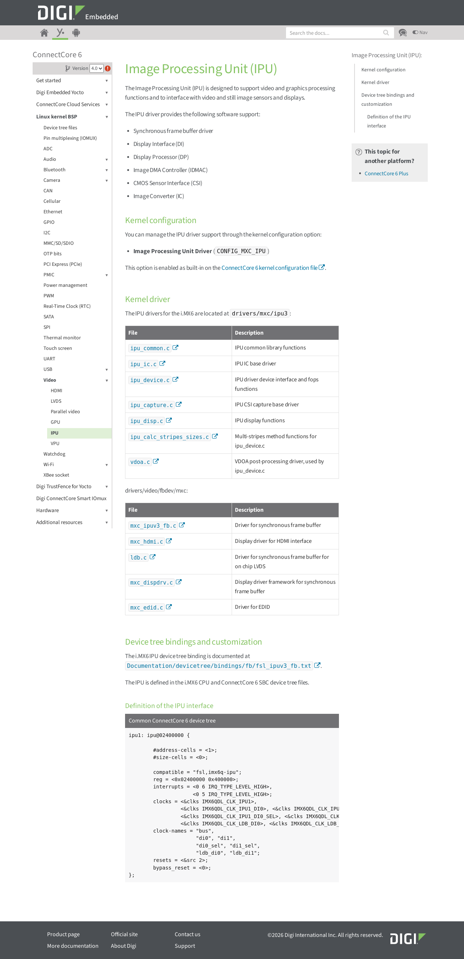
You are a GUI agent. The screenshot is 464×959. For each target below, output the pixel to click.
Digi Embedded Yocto (72, 92)
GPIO (49, 222)
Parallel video (65, 411)
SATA (49, 317)
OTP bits (53, 253)
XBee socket (56, 475)
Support (185, 946)
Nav (420, 32)
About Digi (123, 946)
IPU (54, 433)
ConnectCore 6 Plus (386, 173)
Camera (76, 180)
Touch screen (58, 348)
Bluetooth (76, 170)
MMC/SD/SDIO (59, 243)
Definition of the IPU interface (389, 121)
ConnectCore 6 (57, 54)
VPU (55, 443)
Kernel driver (375, 82)
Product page (63, 934)
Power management (65, 285)
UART (49, 359)
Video (76, 380)
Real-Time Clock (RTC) (67, 306)
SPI (47, 327)
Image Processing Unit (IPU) (386, 55)
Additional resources (72, 522)
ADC (48, 148)
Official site (124, 934)
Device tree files (60, 127)
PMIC (76, 275)
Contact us (187, 934)
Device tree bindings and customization (387, 100)
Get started (72, 80)
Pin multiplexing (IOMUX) (70, 138)
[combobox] (340, 32)
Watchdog (54, 454)
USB (76, 369)
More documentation (73, 946)
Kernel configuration (383, 70)
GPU (55, 422)
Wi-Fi (76, 464)
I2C (47, 232)
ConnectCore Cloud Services (72, 104)
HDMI (56, 390)
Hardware (72, 510)
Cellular (52, 201)
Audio (76, 159)
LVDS (56, 401)
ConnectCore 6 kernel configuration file (269, 268)
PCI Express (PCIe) (63, 264)
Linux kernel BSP (72, 116)
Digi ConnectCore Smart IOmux (71, 498)
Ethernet (53, 211)
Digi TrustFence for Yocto (72, 486)
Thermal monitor (62, 338)
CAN (48, 190)
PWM (49, 296)
